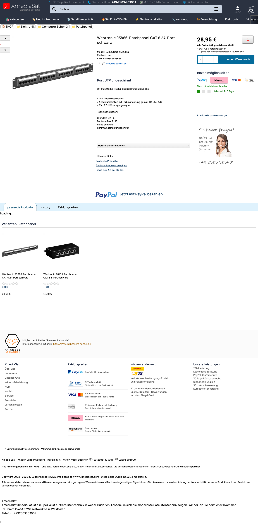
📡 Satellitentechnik (80, 19)
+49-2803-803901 (124, 2)
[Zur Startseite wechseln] (21, 11)
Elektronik (231, 19)
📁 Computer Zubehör (53, 27)
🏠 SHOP (7, 27)
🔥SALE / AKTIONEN (114, 19)
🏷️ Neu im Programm (45, 19)
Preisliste (10, 403)
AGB (7, 389)
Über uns (10, 371)
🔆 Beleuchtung (207, 19)
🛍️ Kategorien (15, 19)
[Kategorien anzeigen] (216, 10)
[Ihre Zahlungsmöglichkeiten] (248, 40)
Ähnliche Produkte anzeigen (111, 165)
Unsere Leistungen (206, 367)
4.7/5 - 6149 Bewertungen (159, 2)
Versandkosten (13, 407)
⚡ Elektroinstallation (149, 19)
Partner (9, 412)
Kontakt (9, 394)
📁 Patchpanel (82, 27)
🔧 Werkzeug (180, 19)
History (45, 210)
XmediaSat (12, 367)
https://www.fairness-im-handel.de (72, 347)
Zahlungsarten (68, 210)
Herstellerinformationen (111, 145)
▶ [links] (254, 19)
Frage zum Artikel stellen (109, 170)
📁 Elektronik (25, 27)
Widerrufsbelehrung (16, 385)
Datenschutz (12, 380)
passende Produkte (107, 161)
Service (9, 398)
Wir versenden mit (143, 367)
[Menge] (208, 59)
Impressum (11, 376)
